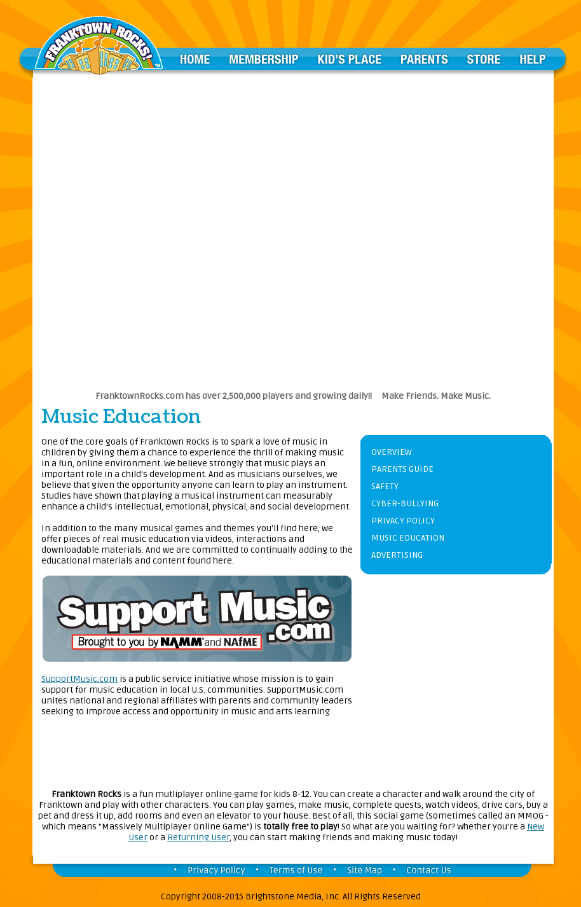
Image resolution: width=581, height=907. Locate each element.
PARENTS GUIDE (402, 469)
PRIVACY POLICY (403, 520)
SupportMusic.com (79, 679)
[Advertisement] (151, 229)
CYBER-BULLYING (405, 503)
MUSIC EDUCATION (407, 537)
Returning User (198, 837)
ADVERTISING (397, 555)
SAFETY (385, 486)
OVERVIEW (391, 452)
